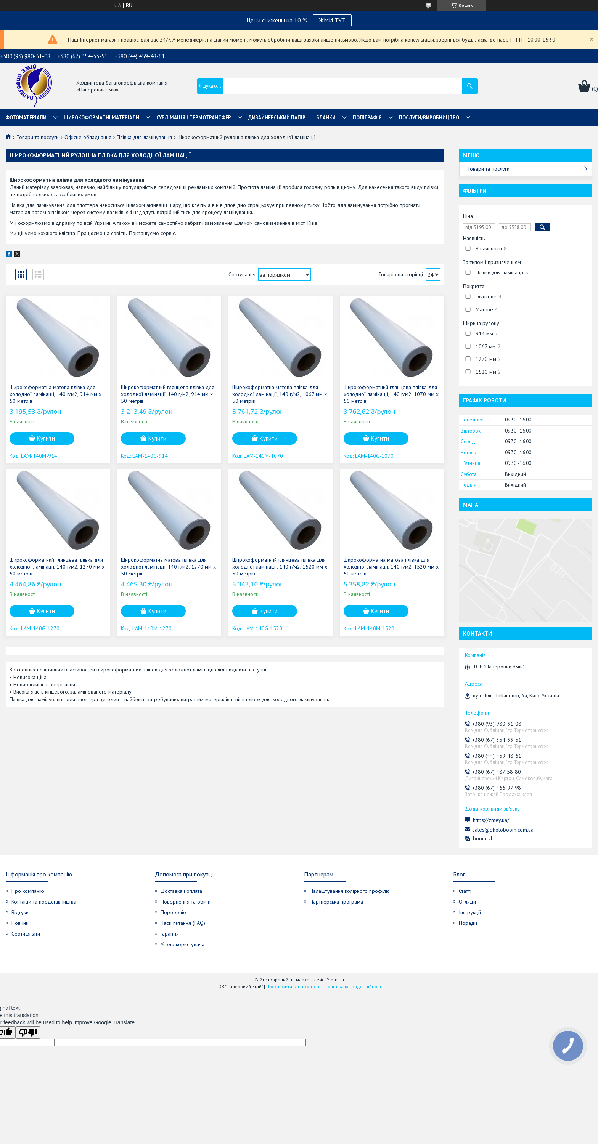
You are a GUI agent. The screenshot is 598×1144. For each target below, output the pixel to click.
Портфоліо (173, 912)
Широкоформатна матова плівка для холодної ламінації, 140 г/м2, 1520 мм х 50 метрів (391, 566)
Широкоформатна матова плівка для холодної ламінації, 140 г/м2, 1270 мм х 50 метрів (168, 566)
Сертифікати (25, 933)
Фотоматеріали (26, 117)
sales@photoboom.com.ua (503, 829)
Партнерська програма (336, 901)
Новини (20, 923)
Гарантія (170, 933)
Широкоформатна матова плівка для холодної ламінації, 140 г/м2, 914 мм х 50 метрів (55, 394)
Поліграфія (367, 117)
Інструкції (470, 912)
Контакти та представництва (43, 901)
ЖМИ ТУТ (332, 20)
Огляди (467, 901)
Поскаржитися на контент (293, 986)
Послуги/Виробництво (429, 117)
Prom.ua (335, 979)
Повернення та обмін (186, 901)
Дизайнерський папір (276, 117)
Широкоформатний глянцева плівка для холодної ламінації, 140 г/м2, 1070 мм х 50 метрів (391, 394)
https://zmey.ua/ (491, 820)
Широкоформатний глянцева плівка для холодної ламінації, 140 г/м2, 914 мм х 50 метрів (167, 394)
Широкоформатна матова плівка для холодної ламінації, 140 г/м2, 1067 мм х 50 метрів (279, 394)
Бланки (326, 117)
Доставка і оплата (181, 891)
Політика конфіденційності (354, 986)
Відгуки (20, 912)
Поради (468, 923)
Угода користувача (182, 944)
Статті (465, 891)
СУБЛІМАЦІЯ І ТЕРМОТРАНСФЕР (193, 117)
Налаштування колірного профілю (350, 891)
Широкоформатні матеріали (101, 117)
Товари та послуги (37, 137)
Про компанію (27, 891)
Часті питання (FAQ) (183, 923)
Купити (46, 438)
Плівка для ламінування (144, 137)
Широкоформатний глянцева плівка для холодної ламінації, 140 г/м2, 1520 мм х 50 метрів (279, 566)
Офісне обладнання (87, 137)
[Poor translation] (28, 1032)
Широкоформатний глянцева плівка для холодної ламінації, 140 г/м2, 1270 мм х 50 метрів (57, 566)
